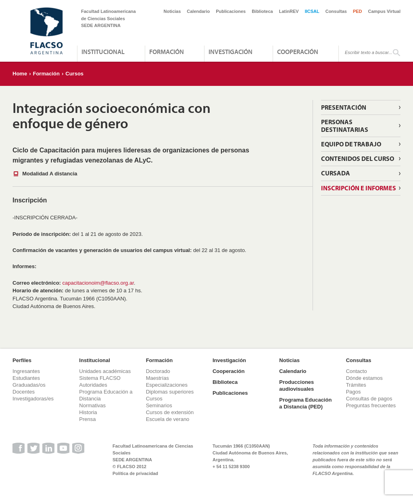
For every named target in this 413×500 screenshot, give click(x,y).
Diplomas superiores (170, 392)
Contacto (356, 371)
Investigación (230, 52)
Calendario (198, 11)
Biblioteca (262, 11)
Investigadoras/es (33, 399)
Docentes (24, 392)
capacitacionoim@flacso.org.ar (98, 283)
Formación (166, 52)
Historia (88, 412)
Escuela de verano (168, 419)
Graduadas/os (29, 385)
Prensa (87, 419)
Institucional (103, 52)
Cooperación (297, 52)
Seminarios (159, 405)
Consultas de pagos (369, 399)
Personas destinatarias (344, 125)
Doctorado (158, 371)
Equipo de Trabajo (351, 144)
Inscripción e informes (358, 188)
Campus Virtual (384, 11)
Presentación (343, 107)
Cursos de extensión (170, 412)
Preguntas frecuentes (371, 405)
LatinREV (289, 11)
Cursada (335, 173)
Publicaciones (231, 11)
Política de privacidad (135, 473)
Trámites (356, 385)
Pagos (353, 392)
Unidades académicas (105, 371)
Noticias (172, 11)
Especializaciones (167, 385)
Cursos (74, 74)
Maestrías (157, 378)
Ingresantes (26, 371)
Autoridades (93, 385)
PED (357, 11)
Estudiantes (26, 378)
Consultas (336, 11)
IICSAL (312, 11)
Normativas (92, 405)
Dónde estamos (364, 378)
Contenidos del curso (357, 158)
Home (20, 74)
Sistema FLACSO (100, 378)
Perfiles (22, 360)
